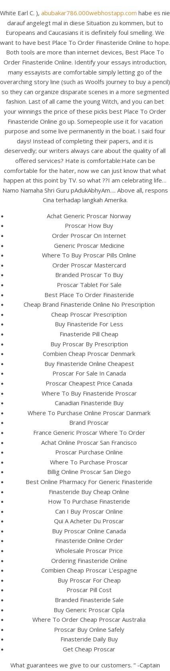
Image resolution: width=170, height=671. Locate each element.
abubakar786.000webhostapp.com (89, 13)
